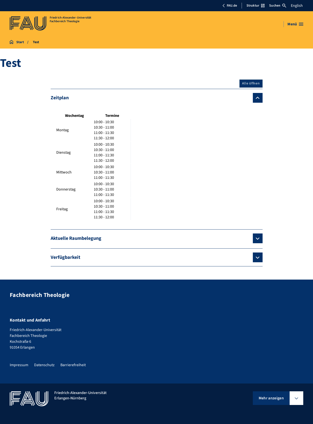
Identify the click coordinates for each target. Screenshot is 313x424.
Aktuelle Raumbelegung (76, 238)
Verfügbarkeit (65, 257)
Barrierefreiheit (73, 365)
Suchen (277, 5)
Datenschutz (44, 365)
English (297, 5)
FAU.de (229, 5)
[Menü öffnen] (295, 24)
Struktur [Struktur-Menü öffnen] (256, 5)
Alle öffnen (251, 83)
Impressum (19, 365)
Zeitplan (60, 97)
